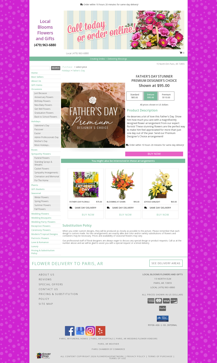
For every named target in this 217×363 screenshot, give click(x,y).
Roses (34, 149)
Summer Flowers (43, 205)
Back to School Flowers (46, 116)
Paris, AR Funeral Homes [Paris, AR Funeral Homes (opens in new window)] (73, 338)
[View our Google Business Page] (80, 334)
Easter (38, 133)
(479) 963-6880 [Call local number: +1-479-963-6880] (80, 53)
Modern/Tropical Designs (44, 234)
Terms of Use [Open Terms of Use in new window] (117, 358)
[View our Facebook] (70, 334)
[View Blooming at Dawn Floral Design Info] (123, 184)
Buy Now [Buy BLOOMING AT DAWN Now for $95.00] (125, 214)
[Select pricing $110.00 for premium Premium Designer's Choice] (166, 96)
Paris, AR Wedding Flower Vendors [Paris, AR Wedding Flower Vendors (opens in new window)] (137, 338)
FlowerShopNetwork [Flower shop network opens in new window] (110, 356)
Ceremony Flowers (40, 230)
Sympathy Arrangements (46, 172)
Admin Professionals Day (46, 137)
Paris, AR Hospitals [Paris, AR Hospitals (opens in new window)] (102, 338)
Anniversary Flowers (44, 97)
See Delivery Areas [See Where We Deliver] (166, 263)
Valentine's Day (42, 125)
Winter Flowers (42, 197)
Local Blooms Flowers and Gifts (45, 29)
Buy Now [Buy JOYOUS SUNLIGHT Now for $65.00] (163, 214)
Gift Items (36, 85)
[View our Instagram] (90, 334)
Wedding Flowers (40, 213)
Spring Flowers (42, 201)
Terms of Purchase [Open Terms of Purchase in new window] (160, 356)
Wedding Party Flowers (43, 221)
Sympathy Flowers (41, 153)
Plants (34, 185)
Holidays (35, 121)
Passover (39, 129)
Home (34, 72)
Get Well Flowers (42, 108)
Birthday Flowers (42, 101)
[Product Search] (40, 68)
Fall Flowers (40, 209)
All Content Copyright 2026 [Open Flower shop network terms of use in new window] (78, 356)
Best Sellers (37, 76)
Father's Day (78, 70)
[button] (162, 319)
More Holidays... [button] (42, 145)
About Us (36, 81)
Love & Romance (40, 242)
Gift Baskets (37, 189)
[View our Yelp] (100, 334)
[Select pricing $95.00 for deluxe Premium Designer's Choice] (150, 96)
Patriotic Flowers (40, 238)
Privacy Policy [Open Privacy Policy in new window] (136, 356)
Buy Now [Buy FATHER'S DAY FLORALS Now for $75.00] (88, 214)
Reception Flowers (40, 225)
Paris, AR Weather (108, 343)
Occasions (36, 89)
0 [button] (181, 52)
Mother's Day (41, 141)
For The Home (41, 180)
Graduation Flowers (44, 112)
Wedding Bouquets (41, 217)
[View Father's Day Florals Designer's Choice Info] (85, 184)
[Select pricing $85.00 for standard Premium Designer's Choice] (135, 96)
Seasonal (36, 193)
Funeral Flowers (42, 157)
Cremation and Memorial (47, 176)
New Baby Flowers (43, 104)
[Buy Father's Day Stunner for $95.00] (154, 154)
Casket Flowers (42, 168)
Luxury (34, 246)
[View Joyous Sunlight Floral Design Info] (160, 184)
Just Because (41, 93)
